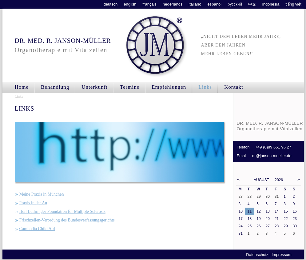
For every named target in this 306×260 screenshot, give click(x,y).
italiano (195, 4)
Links (19, 96)
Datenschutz (257, 254)
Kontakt (233, 87)
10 (241, 211)
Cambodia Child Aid (37, 228)
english (130, 4)
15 (286, 211)
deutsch (111, 4)
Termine (129, 87)
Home (22, 87)
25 (250, 226)
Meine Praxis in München (41, 194)
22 (286, 219)
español (215, 4)
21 (277, 219)
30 (295, 226)
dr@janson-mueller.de (271, 155)
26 (258, 226)
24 (241, 226)
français (150, 4)
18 (250, 219)
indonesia (271, 4)
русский (235, 4)
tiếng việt (293, 4)
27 (268, 226)
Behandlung (55, 87)
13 (268, 211)
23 (295, 219)
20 (268, 219)
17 (241, 219)
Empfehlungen (169, 87)
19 (258, 219)
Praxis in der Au (33, 203)
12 (258, 211)
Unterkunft (94, 87)
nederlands (172, 4)
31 (241, 233)
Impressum (281, 254)
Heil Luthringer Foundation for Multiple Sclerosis (62, 211)
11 (250, 211)
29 (286, 226)
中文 (252, 4)
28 (277, 226)
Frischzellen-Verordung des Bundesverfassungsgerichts (67, 220)
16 (295, 211)
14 (277, 211)
